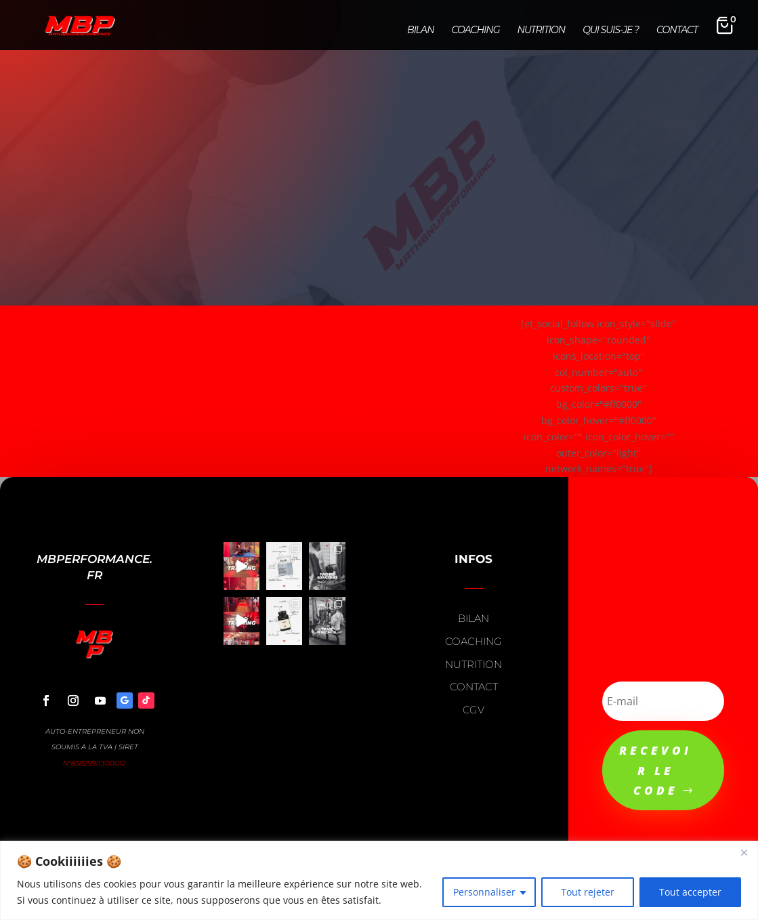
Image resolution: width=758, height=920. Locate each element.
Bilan (420, 30)
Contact (677, 30)
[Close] (744, 852)
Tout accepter (690, 891)
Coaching (476, 30)
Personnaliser (484, 891)
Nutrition (542, 30)
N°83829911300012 (94, 763)
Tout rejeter (587, 891)
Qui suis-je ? (611, 30)
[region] (379, 880)
